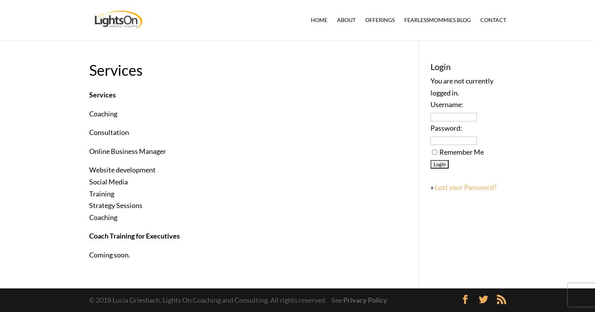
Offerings (380, 20)
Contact (493, 20)
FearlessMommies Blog (437, 20)
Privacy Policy (365, 300)
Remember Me (461, 152)
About (346, 20)
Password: (446, 128)
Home (319, 20)
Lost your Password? (466, 187)
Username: (447, 104)
